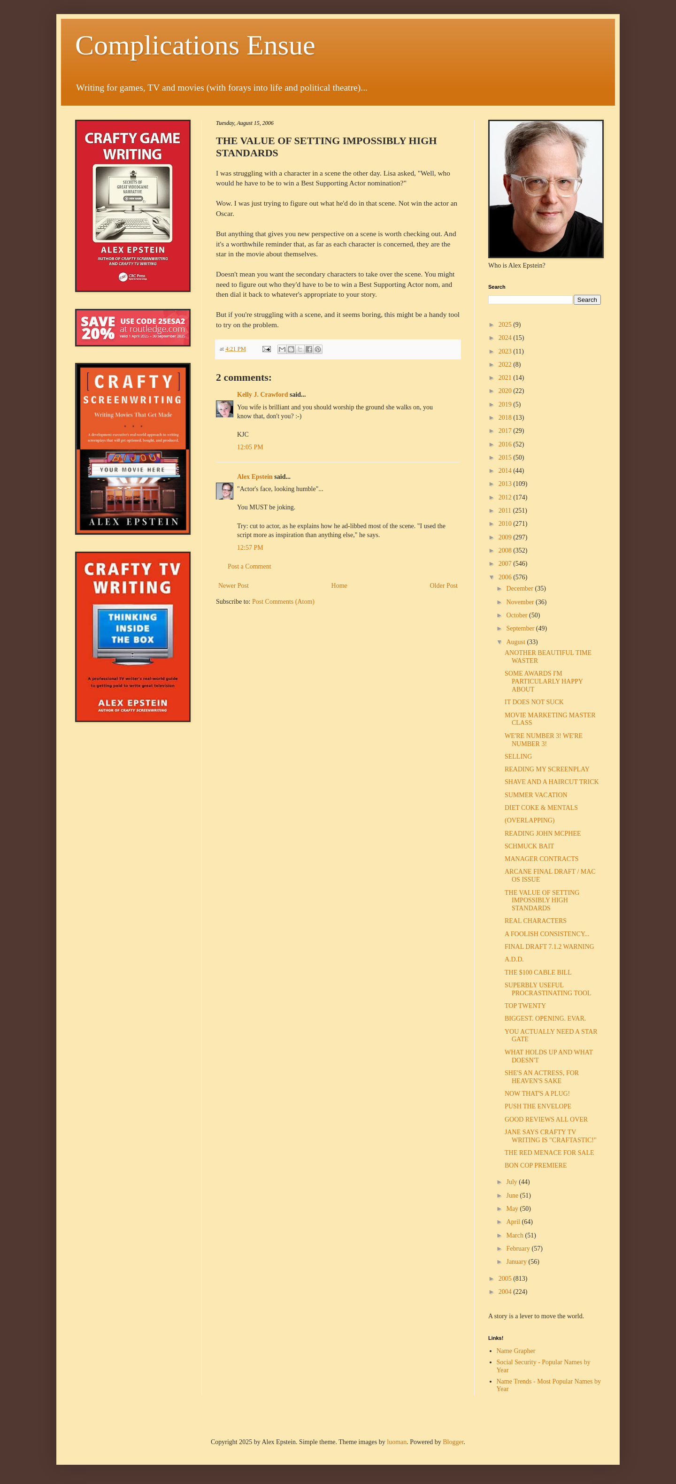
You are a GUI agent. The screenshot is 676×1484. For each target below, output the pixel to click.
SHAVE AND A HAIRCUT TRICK (552, 781)
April (514, 1221)
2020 (506, 390)
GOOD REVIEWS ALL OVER (546, 1119)
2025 (506, 324)
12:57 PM (250, 547)
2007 (506, 563)
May (513, 1208)
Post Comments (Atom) (283, 601)
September (521, 628)
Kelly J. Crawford (262, 394)
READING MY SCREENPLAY (547, 769)
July (512, 1181)
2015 (506, 457)
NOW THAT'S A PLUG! (537, 1093)
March (515, 1235)
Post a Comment (249, 566)
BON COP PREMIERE (536, 1165)
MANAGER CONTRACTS (542, 858)
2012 (506, 497)
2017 (506, 430)
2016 (506, 444)
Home (339, 585)
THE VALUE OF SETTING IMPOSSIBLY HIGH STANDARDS (542, 900)
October (517, 615)
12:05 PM (250, 447)
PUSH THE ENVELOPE (538, 1106)
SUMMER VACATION (536, 795)
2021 (506, 377)
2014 (506, 470)
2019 (506, 404)
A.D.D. (514, 959)
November (521, 602)
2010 (506, 523)
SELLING (518, 756)
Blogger (453, 1442)
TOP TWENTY (525, 1005)
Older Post (444, 585)
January (517, 1261)
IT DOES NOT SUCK (534, 702)
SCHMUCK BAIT (529, 846)
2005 (506, 1278)
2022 (506, 364)
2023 (506, 351)
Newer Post (233, 585)
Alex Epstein (255, 476)
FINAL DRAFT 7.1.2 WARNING (549, 946)
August (516, 642)
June (513, 1195)
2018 (506, 417)
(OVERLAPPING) (530, 820)
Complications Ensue (195, 45)
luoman (397, 1442)
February (518, 1248)
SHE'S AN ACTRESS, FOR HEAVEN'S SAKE (542, 1076)
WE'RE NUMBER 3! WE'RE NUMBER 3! (544, 739)
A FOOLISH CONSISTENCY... (547, 934)
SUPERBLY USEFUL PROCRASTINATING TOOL (548, 989)
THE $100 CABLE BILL (538, 972)
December (520, 588)
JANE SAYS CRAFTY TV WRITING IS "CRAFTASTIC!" (551, 1136)
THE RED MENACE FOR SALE (549, 1152)
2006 (506, 577)
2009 (506, 537)
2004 (506, 1291)
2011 (506, 510)
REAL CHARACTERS (536, 920)
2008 (506, 550)
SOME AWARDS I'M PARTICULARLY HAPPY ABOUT (544, 681)
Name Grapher (516, 1350)
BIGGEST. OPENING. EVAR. (545, 1018)
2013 (506, 483)
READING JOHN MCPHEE (543, 833)
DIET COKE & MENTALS (541, 807)
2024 (506, 337)
